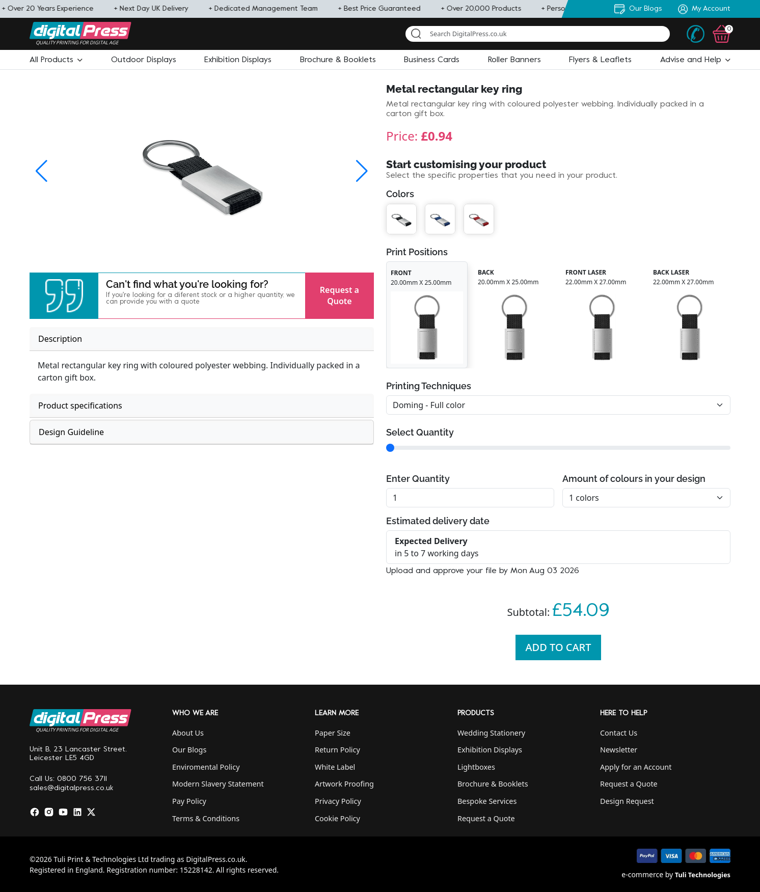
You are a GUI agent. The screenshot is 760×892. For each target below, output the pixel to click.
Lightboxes (476, 767)
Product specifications (80, 405)
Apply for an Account (635, 767)
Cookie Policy (337, 818)
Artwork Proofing (344, 784)
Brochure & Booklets (492, 784)
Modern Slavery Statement (218, 784)
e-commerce (642, 874)
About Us (188, 733)
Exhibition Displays (489, 749)
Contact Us (618, 733)
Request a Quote (339, 295)
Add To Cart (558, 647)
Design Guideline (71, 432)
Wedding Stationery (491, 733)
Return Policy (337, 749)
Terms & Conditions (205, 818)
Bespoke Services (487, 801)
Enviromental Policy (206, 767)
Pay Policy (189, 801)
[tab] (202, 339)
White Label (335, 767)
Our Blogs (189, 749)
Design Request (627, 801)
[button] (56, 60)
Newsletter (618, 749)
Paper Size (332, 733)
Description (60, 338)
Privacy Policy (338, 801)
